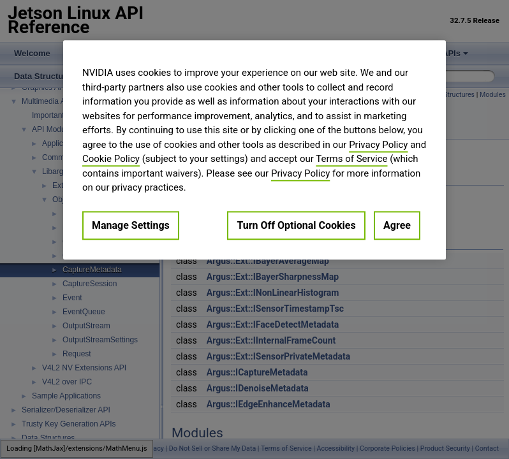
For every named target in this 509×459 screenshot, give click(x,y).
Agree (397, 225)
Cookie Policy (111, 158)
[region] (254, 149)
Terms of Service (351, 158)
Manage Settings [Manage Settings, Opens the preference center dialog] (131, 225)
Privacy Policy (378, 144)
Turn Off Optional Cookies (296, 225)
